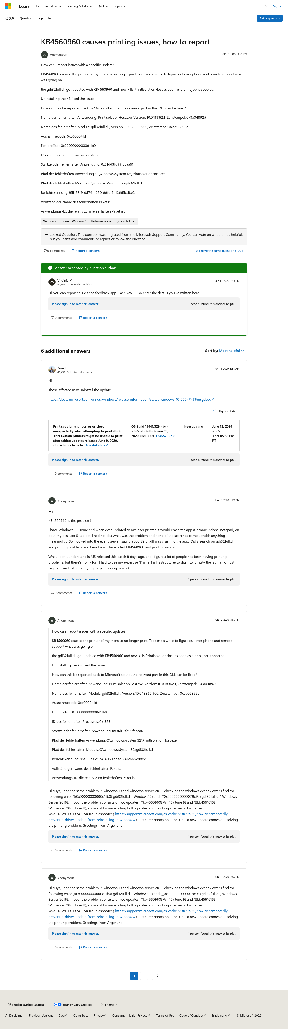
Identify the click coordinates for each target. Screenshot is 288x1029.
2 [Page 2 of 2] (144, 975)
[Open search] (266, 6)
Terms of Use (165, 1015)
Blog (62, 1015)
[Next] (156, 976)
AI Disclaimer (14, 1015)
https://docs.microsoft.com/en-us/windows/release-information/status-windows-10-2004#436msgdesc (129, 399)
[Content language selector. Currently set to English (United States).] (26, 1004)
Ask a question (270, 18)
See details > (95, 445)
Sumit (61, 368)
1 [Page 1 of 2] (134, 975)
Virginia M (64, 280)
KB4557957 (163, 436)
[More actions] (243, 29)
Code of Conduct (191, 1015)
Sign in (278, 6)
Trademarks (220, 1015)
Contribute (80, 1015)
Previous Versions (41, 1015)
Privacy (99, 1015)
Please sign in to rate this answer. (75, 304)
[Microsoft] (8, 6)
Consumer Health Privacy (129, 1015)
